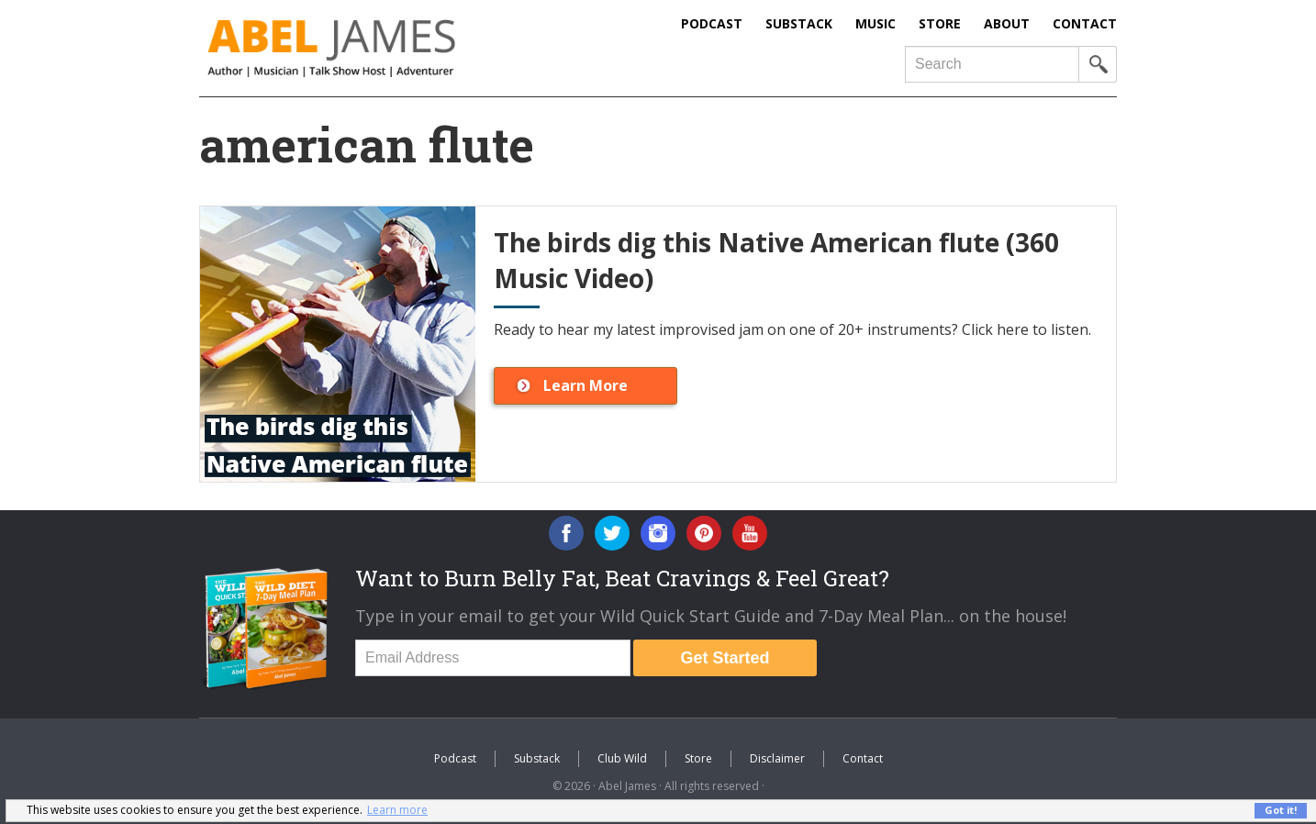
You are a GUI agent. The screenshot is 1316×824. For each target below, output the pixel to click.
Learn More (585, 385)
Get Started (724, 658)
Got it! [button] (1281, 810)
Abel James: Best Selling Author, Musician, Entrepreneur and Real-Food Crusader (369, 48)
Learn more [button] (397, 810)
